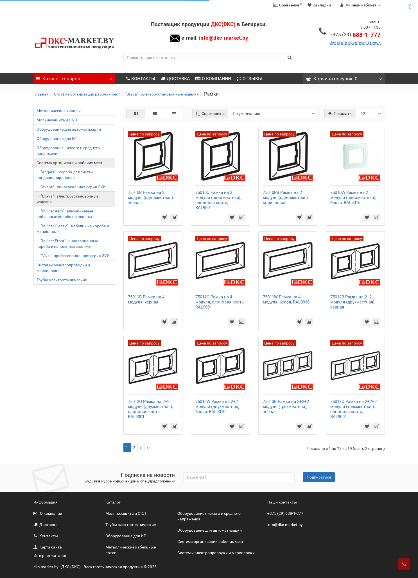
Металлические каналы (59, 110)
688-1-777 (355, 34)
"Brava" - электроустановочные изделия (162, 94)
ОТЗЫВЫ (249, 78)
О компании (47, 513)
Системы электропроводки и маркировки (63, 268)
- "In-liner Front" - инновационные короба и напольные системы (67, 244)
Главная (41, 94)
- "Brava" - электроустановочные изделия (67, 199)
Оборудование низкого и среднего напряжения (68, 151)
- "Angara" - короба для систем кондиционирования (65, 175)
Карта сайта (47, 547)
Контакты (45, 536)
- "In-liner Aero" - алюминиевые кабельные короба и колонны (65, 214)
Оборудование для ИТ (57, 138)
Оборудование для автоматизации (69, 129)
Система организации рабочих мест (87, 94)
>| (148, 447)
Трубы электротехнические (62, 280)
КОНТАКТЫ (140, 78)
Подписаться (319, 477)
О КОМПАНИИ (213, 78)
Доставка (45, 524)
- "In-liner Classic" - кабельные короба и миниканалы (73, 229)
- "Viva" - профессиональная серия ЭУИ (73, 255)
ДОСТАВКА (175, 78)
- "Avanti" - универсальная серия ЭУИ (71, 187)
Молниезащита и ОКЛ (57, 120)
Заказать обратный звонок (355, 42)
